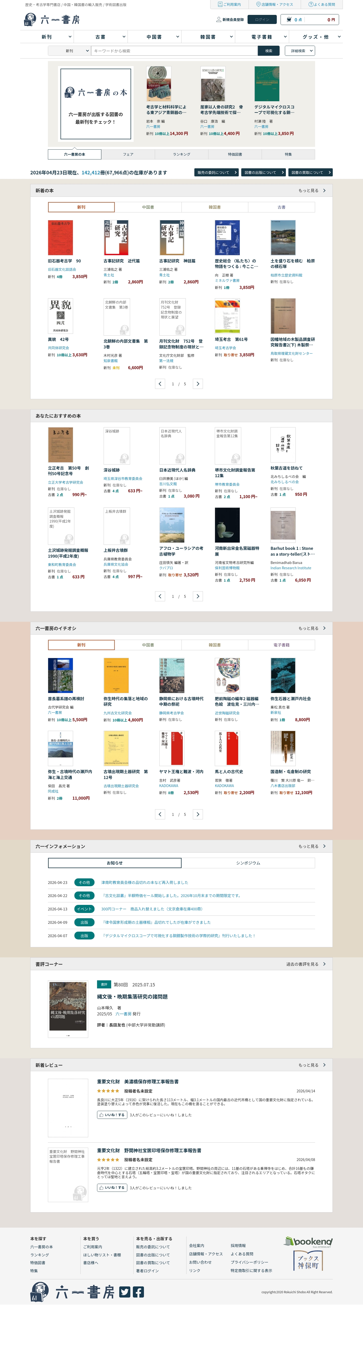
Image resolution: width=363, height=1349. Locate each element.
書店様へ (90, 1262)
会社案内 (196, 1245)
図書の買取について (307, 172)
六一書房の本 (41, 1246)
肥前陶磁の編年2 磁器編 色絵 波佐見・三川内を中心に (238, 704)
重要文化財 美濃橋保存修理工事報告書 (138, 1081)
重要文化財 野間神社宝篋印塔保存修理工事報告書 (149, 1150)
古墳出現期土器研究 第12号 (126, 774)
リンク (194, 1270)
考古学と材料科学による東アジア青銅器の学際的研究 (166, 112)
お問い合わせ (200, 1262)
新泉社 (275, 712)
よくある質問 (324, 4)
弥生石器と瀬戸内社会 (290, 698)
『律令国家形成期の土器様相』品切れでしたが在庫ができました (156, 922)
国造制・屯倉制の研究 (290, 771)
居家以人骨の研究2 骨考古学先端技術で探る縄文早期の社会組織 (221, 112)
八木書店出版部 (282, 785)
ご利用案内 (232, 4)
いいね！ (111, 1114)
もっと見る (308, 190)
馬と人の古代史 (229, 771)
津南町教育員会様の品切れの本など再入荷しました (144, 882)
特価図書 (37, 1262)
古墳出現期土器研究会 (121, 785)
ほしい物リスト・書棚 (102, 1254)
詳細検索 (298, 50)
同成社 (53, 791)
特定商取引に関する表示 (251, 1270)
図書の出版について (260, 172)
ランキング (39, 1254)
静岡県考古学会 (171, 712)
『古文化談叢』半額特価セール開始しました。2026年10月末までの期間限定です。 (171, 895)
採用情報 (238, 1245)
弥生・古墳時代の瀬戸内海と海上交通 (70, 774)
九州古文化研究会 (118, 712)
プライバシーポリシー (249, 1262)
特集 (34, 1270)
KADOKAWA (168, 785)
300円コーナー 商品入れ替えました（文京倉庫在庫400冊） (153, 908)
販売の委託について (213, 172)
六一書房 (153, 126)
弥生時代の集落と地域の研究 (126, 701)
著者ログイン (147, 1270)
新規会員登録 (233, 19)
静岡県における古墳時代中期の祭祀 (181, 701)
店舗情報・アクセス (277, 4)
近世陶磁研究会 (227, 712)
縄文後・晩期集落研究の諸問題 (132, 996)
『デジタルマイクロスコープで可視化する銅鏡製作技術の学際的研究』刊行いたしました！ (178, 935)
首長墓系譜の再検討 (66, 698)
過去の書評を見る (302, 964)
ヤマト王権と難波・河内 (181, 771)
